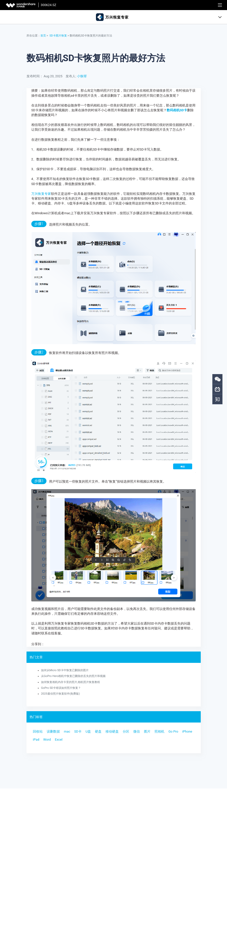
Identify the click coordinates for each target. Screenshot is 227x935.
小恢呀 (82, 76)
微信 (136, 731)
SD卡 (78, 731)
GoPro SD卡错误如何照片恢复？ (61, 688)
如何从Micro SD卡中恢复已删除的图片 (65, 670)
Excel (58, 739)
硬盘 (98, 731)
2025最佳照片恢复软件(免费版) (60, 693)
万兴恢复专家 (41, 194)
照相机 (159, 731)
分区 (126, 731)
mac (67, 731)
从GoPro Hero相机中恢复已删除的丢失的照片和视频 (73, 676)
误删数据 (53, 731)
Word (47, 739)
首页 (43, 35)
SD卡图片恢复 (58, 35)
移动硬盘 (112, 731)
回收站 (38, 731)
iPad (36, 739)
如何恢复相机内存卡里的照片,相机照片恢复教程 (70, 682)
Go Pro (173, 731)
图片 (147, 731)
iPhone (187, 731)
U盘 (88, 731)
